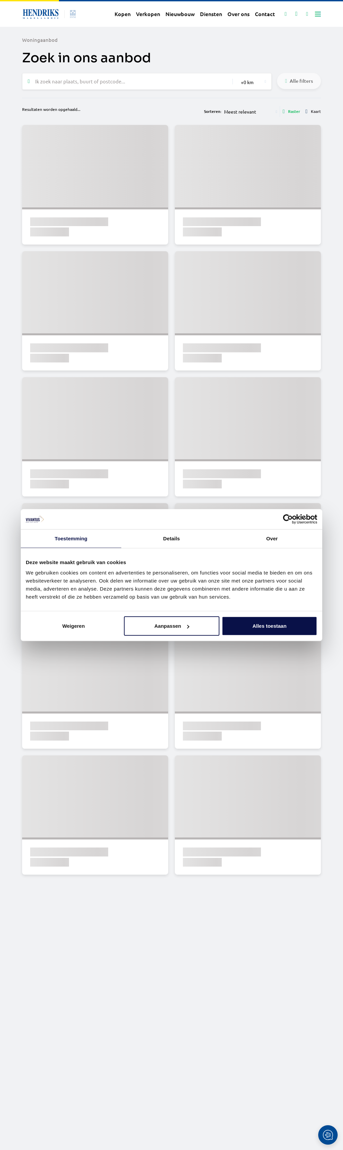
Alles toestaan (270, 626)
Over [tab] (272, 538)
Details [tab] (171, 538)
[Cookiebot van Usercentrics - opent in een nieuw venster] (288, 519)
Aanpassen (171, 626)
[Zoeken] (285, 14)
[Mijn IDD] (307, 14)
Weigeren (73, 626)
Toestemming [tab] (71, 538)
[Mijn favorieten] (296, 14)
